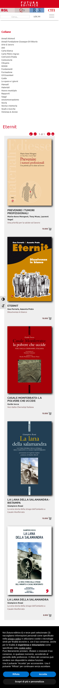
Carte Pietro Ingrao (10, 53)
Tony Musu (34, 216)
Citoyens (5, 62)
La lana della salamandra (27, 599)
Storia (4, 102)
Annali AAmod (8, 38)
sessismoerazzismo (10, 99)
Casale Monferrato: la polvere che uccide (24, 399)
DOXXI (4, 66)
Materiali (5, 87)
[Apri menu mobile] (51, 16)
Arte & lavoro (7, 44)
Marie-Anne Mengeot (17, 216)
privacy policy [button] (14, 638)
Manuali (5, 84)
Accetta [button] (43, 674)
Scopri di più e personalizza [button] (29, 681)
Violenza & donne (9, 111)
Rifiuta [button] (16, 674)
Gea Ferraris (13, 309)
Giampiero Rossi (15, 505)
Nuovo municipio (9, 90)
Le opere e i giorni (9, 81)
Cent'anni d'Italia (9, 56)
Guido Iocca (13, 404)
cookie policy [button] (25, 648)
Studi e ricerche (8, 108)
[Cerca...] (15, 16)
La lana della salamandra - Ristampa (28, 501)
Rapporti (5, 93)
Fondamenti (6, 69)
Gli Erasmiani (7, 75)
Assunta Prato (27, 309)
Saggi (4, 96)
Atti (3, 47)
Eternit (12, 305)
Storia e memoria (9, 105)
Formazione (6, 72)
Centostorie (6, 60)
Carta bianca (7, 50)
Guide (4, 78)
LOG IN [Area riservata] (37, 16)
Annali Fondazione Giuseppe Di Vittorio (19, 41)
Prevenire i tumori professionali (20, 211)
